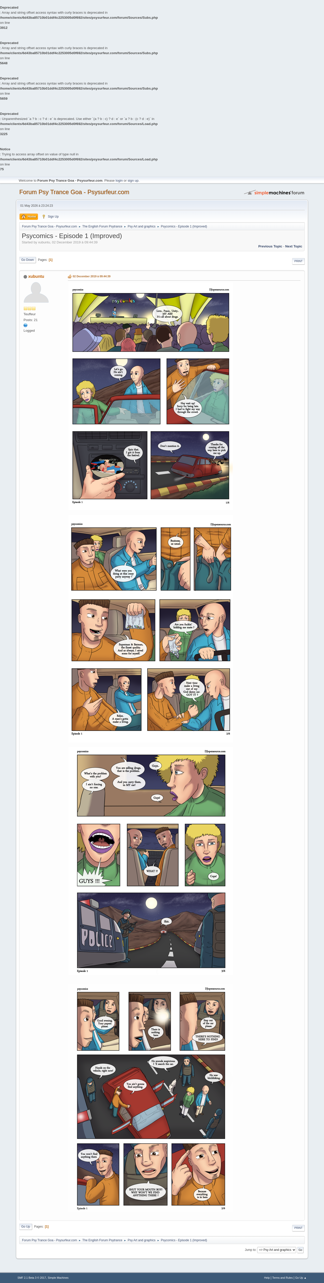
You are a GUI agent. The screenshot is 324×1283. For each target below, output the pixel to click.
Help (267, 1277)
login (119, 180)
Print (298, 261)
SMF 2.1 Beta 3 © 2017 (31, 1277)
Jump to (250, 1250)
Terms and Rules (282, 1277)
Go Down (27, 260)
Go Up (25, 1226)
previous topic (270, 246)
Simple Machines (58, 1277)
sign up (133, 180)
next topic (293, 246)
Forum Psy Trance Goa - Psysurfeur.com (74, 191)
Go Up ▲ (301, 1277)
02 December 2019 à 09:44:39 (91, 276)
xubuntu (36, 276)
